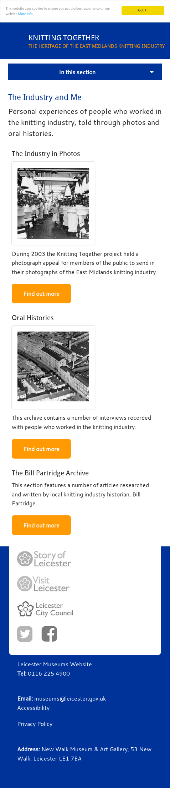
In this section (77, 72)
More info (25, 13)
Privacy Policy (34, 724)
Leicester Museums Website (54, 664)
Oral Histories (33, 318)
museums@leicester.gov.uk (70, 698)
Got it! (143, 10)
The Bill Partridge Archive (50, 473)
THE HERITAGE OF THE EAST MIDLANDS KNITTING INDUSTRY (99, 40)
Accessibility (33, 708)
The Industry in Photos (46, 154)
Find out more (41, 294)
